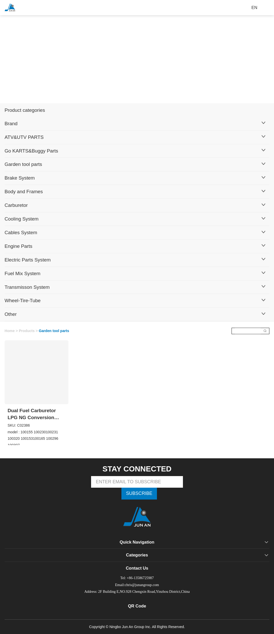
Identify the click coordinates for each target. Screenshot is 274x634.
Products (26, 331)
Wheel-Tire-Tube (23, 300)
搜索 (265, 331)
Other (11, 314)
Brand (11, 123)
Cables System (21, 232)
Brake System (20, 178)
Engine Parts (18, 246)
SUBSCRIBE (139, 493)
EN (254, 7)
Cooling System (22, 219)
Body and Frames (24, 191)
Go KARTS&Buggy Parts (31, 151)
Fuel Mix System (22, 273)
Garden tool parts (23, 164)
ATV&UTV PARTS (24, 137)
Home (10, 331)
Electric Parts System (28, 260)
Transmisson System (27, 287)
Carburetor (16, 205)
